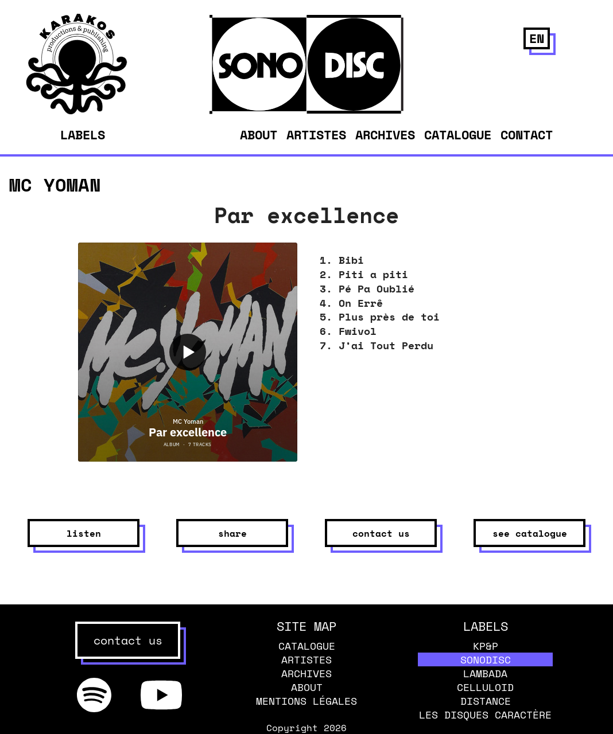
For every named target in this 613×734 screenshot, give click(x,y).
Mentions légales (306, 700)
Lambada (485, 673)
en (536, 38)
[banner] (76, 111)
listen (84, 533)
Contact (527, 134)
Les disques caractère (485, 714)
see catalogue (529, 533)
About (258, 134)
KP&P (485, 645)
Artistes (316, 134)
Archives (385, 134)
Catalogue (457, 134)
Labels (82, 135)
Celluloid (485, 687)
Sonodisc (485, 659)
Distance (485, 700)
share (232, 533)
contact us (381, 533)
